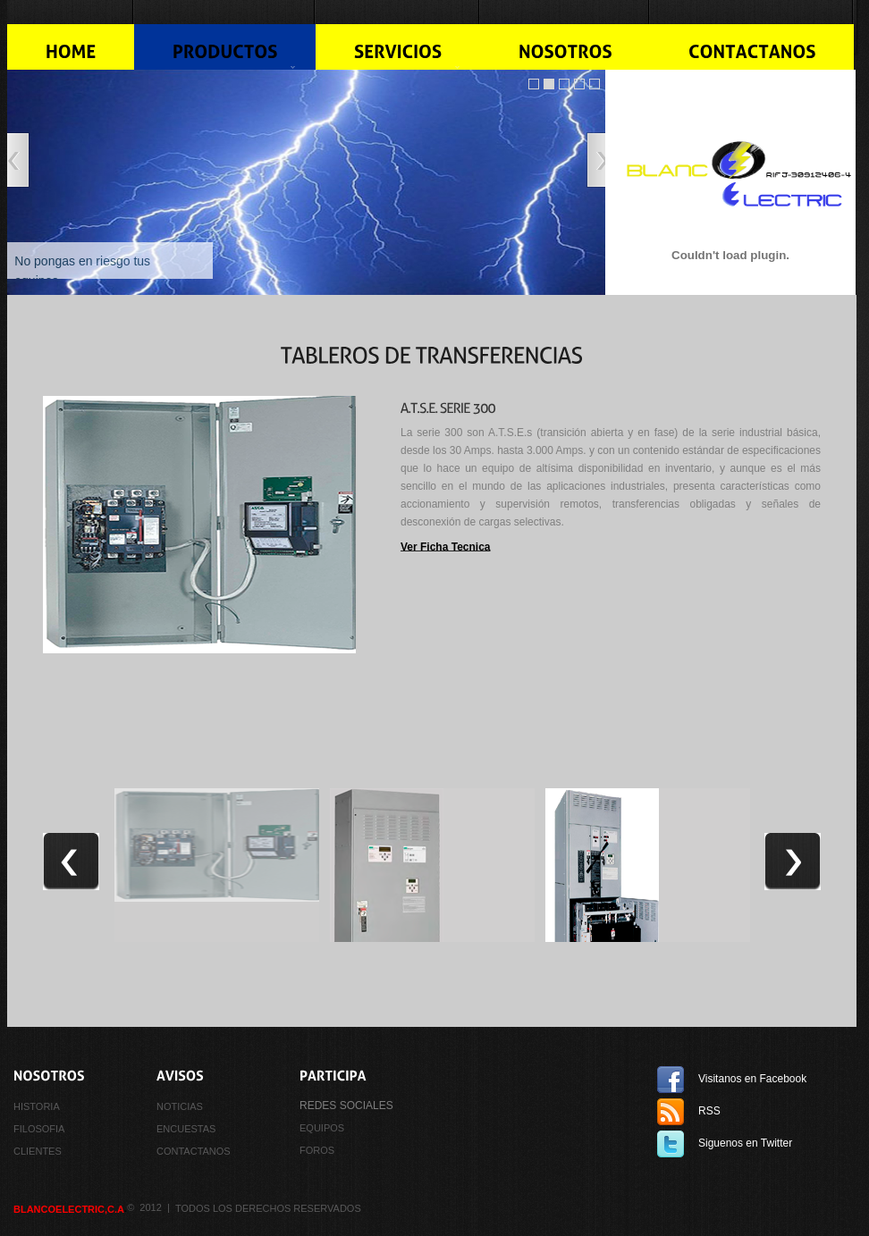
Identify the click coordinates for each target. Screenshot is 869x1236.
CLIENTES (37, 1150)
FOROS (317, 1150)
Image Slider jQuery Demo (549, 84)
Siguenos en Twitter (745, 1143)
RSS (709, 1111)
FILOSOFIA (38, 1128)
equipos (322, 1127)
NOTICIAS (179, 1106)
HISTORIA (36, 1106)
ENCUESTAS (185, 1128)
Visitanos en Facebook (752, 1078)
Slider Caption (594, 84)
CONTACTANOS (193, 1150)
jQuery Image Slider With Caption (579, 84)
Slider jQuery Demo (533, 84)
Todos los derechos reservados (268, 1209)
